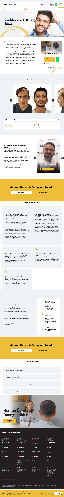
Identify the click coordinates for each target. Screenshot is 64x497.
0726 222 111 (50, 452)
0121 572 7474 (5, 442)
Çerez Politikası (52, 485)
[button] (16, 4)
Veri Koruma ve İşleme (10, 486)
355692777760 (36, 451)
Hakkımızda (31, 4)
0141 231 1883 (5, 451)
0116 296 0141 (35, 462)
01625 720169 (35, 473)
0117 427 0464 (50, 462)
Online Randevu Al (61, 5)
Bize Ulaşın (37, 4)
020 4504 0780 (51, 442)
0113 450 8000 (21, 442)
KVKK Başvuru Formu (40, 485)
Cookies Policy (17, 494)
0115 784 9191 (35, 443)
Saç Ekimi (22, 4)
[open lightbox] (32, 98)
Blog (26, 4)
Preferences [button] (41, 493)
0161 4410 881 (20, 451)
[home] (6, 4)
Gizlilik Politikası (46, 485)
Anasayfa (6, 41)
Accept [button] (58, 493)
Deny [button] (49, 493)
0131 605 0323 (6, 472)
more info (57, 119)
